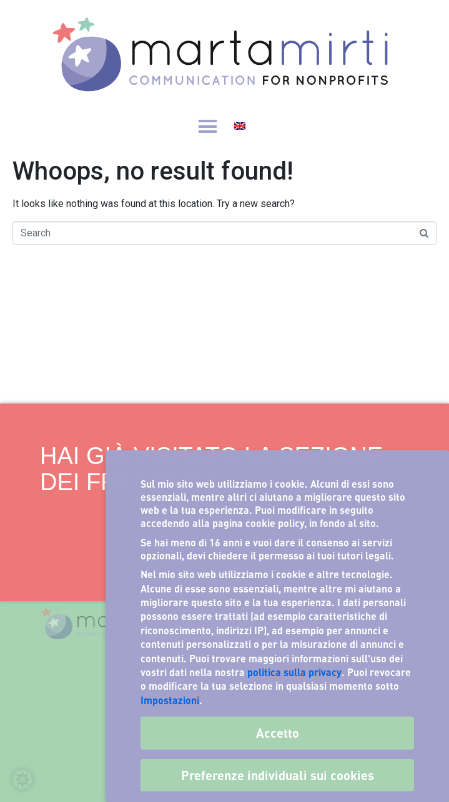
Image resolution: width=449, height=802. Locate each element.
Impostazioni (170, 700)
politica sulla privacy (294, 672)
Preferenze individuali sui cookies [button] (277, 775)
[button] (208, 126)
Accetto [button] (277, 733)
